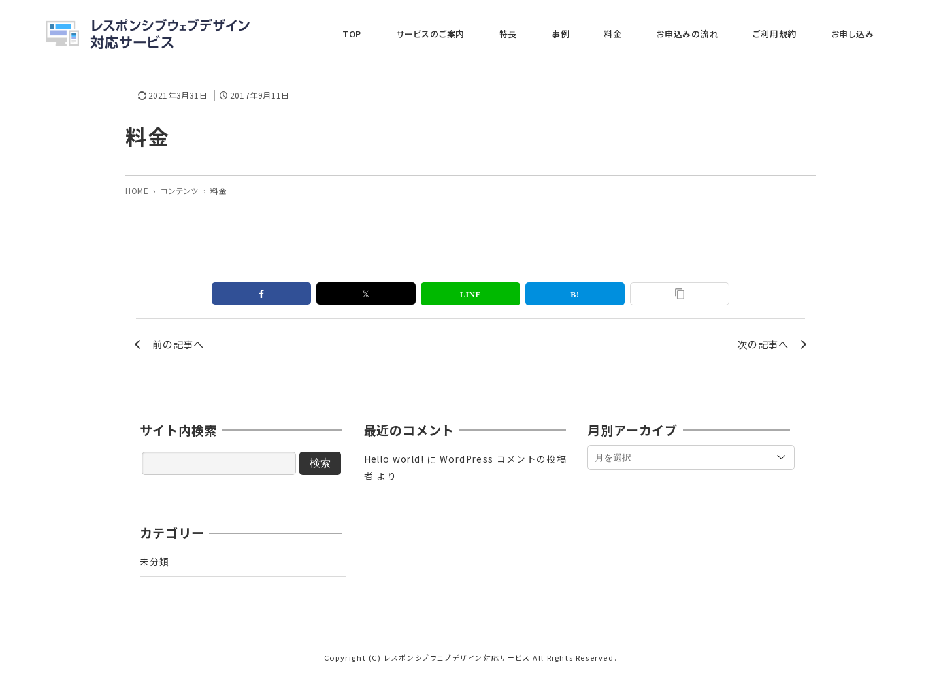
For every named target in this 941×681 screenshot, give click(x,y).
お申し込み (864, 33)
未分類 (155, 564)
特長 (600, 33)
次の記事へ (761, 345)
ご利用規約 (803, 33)
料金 (673, 33)
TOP (476, 33)
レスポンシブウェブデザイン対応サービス (457, 661)
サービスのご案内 (538, 33)
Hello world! (395, 462)
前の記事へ (179, 345)
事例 (636, 33)
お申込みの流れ (731, 33)
